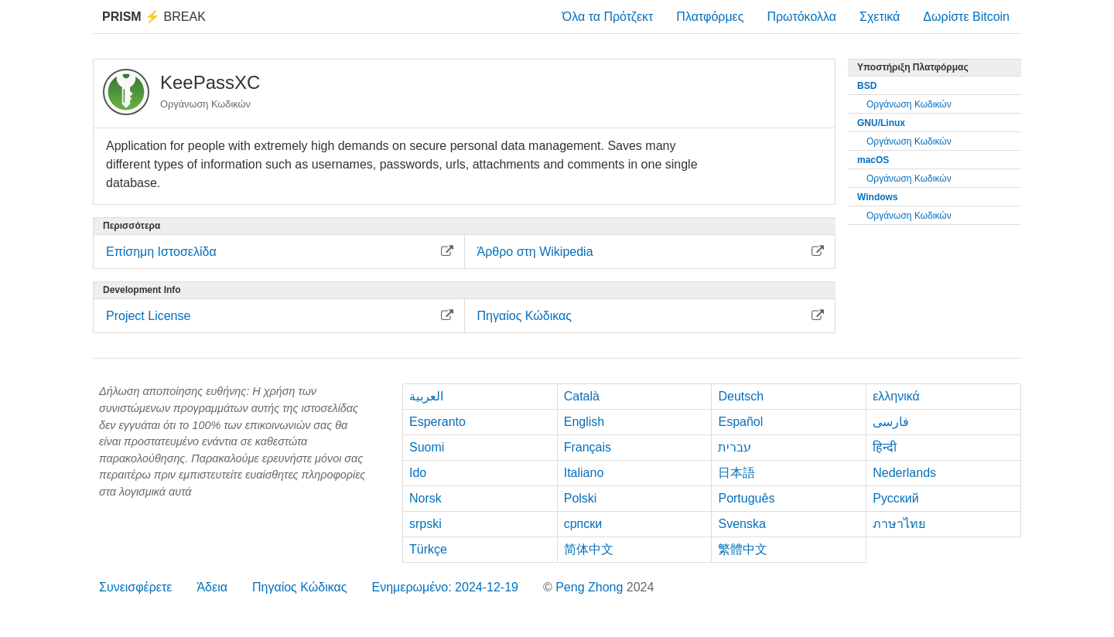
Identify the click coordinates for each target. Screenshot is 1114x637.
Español (740, 421)
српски (583, 523)
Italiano (584, 472)
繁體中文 (742, 549)
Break (154, 16)
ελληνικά (896, 396)
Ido (417, 472)
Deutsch (741, 396)
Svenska (741, 523)
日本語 (736, 472)
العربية (426, 396)
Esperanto (437, 421)
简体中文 (588, 549)
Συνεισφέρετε (135, 587)
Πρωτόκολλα (801, 16)
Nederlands (904, 472)
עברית (734, 447)
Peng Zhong (591, 587)
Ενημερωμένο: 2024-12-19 (444, 587)
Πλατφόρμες (709, 16)
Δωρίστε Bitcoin (966, 16)
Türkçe (428, 549)
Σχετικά (879, 16)
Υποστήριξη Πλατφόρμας (913, 67)
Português (746, 498)
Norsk (425, 498)
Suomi (426, 447)
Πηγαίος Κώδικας (299, 587)
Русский (895, 498)
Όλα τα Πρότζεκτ (608, 16)
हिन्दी (885, 447)
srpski (425, 523)
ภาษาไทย (899, 523)
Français (587, 447)
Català (582, 396)
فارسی (891, 421)
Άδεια (211, 587)
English (584, 421)
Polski (580, 498)
